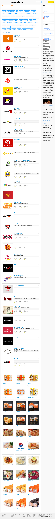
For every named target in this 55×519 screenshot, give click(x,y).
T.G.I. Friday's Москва (18, 233)
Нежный (8, 508)
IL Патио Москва (17, 244)
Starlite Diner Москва (18, 275)
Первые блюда (10, 20)
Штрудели (24, 29)
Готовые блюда (46, 18)
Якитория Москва (17, 45)
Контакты (3, 515)
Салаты (35, 22)
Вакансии (3, 516)
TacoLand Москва (17, 97)
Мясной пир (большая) (8, 436)
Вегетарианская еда (11, 11)
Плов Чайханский (8, 464)
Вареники (4, 11)
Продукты (12, 515)
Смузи (22, 24)
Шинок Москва (17, 358)
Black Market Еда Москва (19, 317)
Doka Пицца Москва (18, 202)
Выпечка (21, 11)
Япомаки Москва (17, 139)
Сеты (8, 24)
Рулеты (25, 22)
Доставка (12, 3)
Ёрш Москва (16, 296)
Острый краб (33, 508)
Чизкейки (9, 29)
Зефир (8, 15)
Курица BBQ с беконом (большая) (33, 449)
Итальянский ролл (33, 397)
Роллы (21, 22)
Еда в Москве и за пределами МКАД (16, 514)
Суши (23, 515)
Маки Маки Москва (18, 181)
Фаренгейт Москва (18, 337)
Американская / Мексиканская (48, 6)
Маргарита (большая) (33, 436)
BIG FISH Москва (17, 77)
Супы (35, 24)
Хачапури (4, 29)
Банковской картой (46, 38)
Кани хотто (33, 383)
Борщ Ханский (33, 480)
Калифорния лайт (21, 508)
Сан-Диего (21, 494)
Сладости (17, 24)
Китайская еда (18, 15)
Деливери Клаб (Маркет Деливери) (48, 33)
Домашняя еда (28, 13)
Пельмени (4, 20)
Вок (17, 11)
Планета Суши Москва (19, 285)
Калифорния (21, 383)
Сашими (4, 24)
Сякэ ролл (21, 397)
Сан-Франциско (33, 494)
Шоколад (19, 29)
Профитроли (16, 22)
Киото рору (33, 411)
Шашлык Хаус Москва (18, 212)
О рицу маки (8, 411)
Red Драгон (21, 425)
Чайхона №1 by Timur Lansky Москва (22, 160)
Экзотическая (45, 11)
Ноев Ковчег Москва (18, 327)
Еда (14, 3)
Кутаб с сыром (21, 464)
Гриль (4, 13)
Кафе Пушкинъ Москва (19, 348)
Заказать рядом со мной (41, 514)
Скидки (34, 515)
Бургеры (28, 515)
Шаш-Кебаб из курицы (21, 478)
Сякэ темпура (8, 397)
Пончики (4, 22)
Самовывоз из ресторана (47, 29)
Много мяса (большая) (21, 436)
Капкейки (12, 15)
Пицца (31, 20)
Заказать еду (51, 2)
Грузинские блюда (10, 13)
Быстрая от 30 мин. (46, 28)
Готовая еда (33, 11)
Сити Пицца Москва (18, 170)
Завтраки (34, 13)
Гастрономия (29, 516)
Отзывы (12, 516)
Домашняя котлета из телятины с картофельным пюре (33, 465)
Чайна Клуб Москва (18, 191)
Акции (34, 516)
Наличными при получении (47, 39)
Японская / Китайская (46, 12)
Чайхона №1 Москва (18, 66)
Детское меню (21, 13)
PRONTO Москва (17, 56)
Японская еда (30, 29)
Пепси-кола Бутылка (21, 450)
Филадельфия (8, 383)
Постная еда (9, 22)
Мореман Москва (17, 306)
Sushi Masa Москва (18, 150)
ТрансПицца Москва (18, 118)
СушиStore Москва (18, 87)
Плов (35, 20)
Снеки (26, 24)
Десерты (16, 13)
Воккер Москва (17, 108)
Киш (24, 15)
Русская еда (30, 22)
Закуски (4, 15)
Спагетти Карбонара (8, 448)
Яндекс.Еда (45, 34)
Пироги (16, 20)
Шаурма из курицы (8, 480)
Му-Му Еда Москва (18, 223)
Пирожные (26, 20)
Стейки (30, 24)
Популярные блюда (46, 16)
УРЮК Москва (17, 264)
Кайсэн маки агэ (8, 425)
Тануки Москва (17, 35)
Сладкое (12, 24)
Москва (39, 2)
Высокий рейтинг (46, 17)
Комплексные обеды (30, 15)
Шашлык (14, 29)
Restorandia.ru (4, 514)
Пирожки (20, 20)
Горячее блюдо (26, 11)
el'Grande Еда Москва (18, 129)
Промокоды (34, 514)
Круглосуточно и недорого (41, 515)
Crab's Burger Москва (18, 254)
